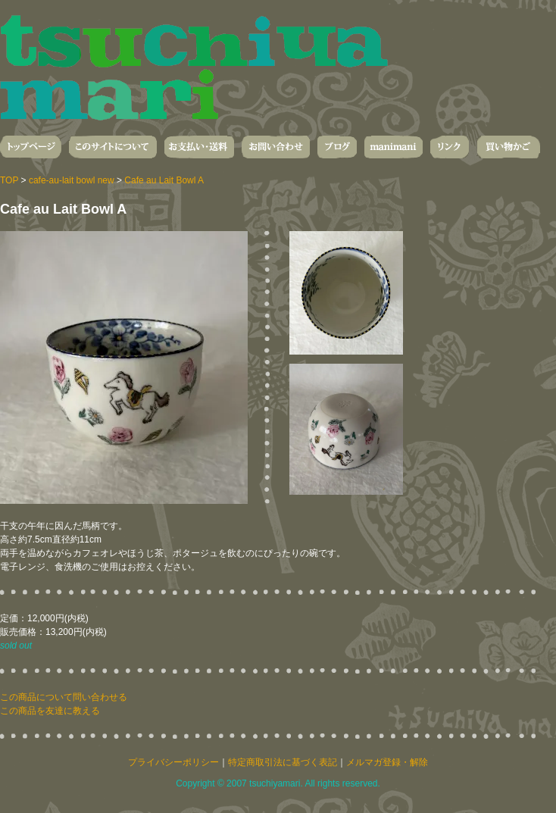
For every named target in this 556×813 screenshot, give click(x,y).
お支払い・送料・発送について (199, 147)
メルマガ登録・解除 (387, 762)
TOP (9, 180)
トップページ (30, 147)
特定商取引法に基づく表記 (282, 762)
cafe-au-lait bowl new (71, 180)
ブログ (337, 147)
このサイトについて (113, 147)
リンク (449, 147)
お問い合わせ (276, 147)
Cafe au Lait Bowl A (164, 180)
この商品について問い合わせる (63, 697)
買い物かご (508, 147)
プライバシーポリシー (173, 762)
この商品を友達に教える (50, 710)
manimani (393, 147)
